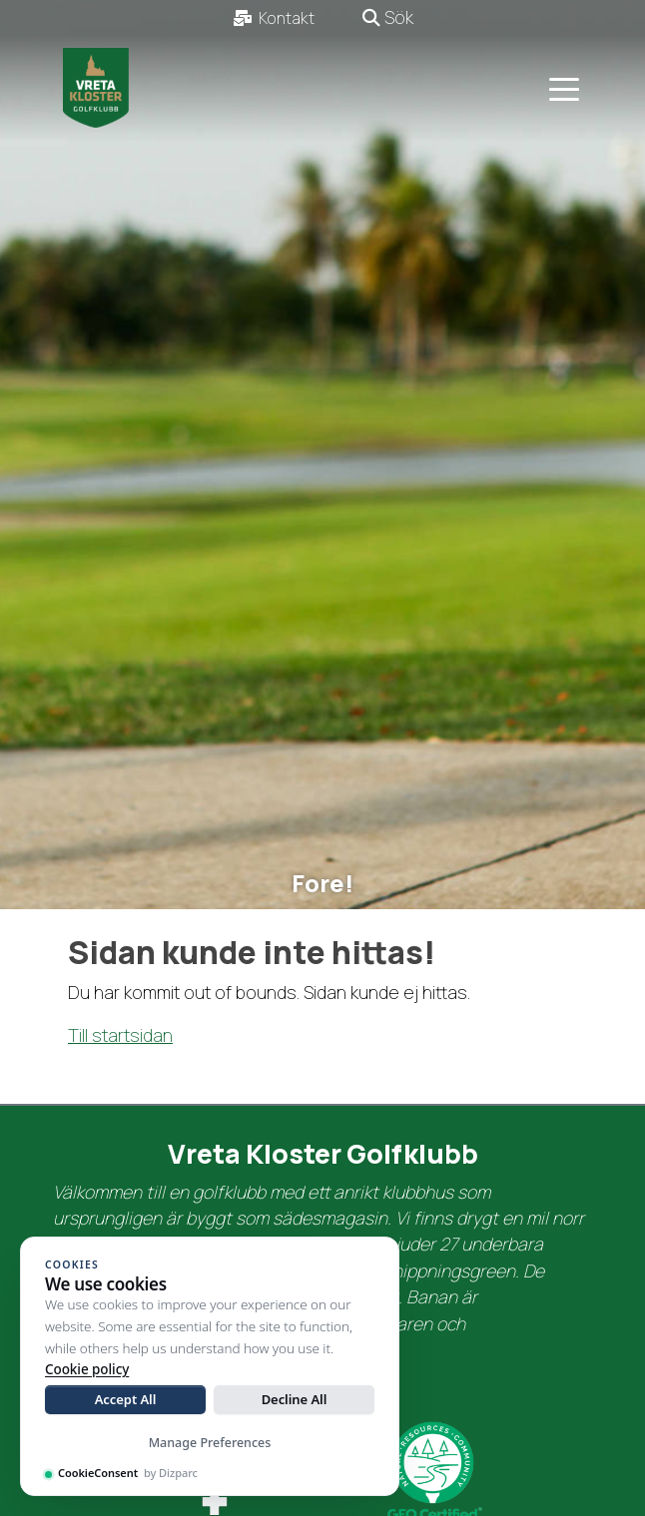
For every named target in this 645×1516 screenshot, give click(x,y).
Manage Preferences (210, 1442)
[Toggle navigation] (564, 88)
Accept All (126, 1399)
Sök (387, 17)
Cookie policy (87, 1369)
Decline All (294, 1399)
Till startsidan (120, 1035)
